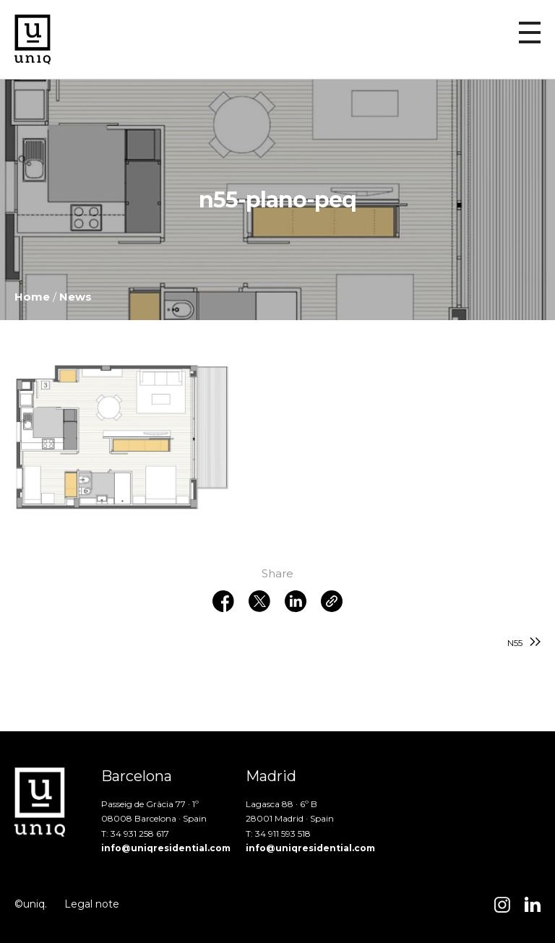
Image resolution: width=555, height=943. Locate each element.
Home (32, 296)
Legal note (91, 903)
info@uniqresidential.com (166, 848)
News (75, 296)
